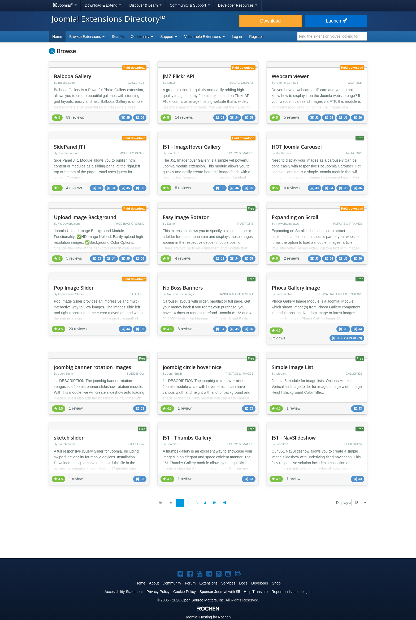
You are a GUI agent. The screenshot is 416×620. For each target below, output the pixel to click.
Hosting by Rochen (208, 617)
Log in (237, 36)
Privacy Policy (158, 592)
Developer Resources (238, 5)
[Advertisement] (208, 537)
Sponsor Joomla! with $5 (220, 592)
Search (117, 36)
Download (270, 21)
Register (256, 36)
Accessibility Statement (124, 592)
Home (57, 36)
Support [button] (168, 36)
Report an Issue (284, 592)
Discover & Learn (145, 5)
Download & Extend (103, 5)
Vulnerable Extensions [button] (204, 36)
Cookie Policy (184, 592)
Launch (336, 21)
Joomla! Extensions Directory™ (108, 18)
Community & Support (190, 5)
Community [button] (142, 36)
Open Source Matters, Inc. (203, 600)
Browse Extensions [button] (87, 36)
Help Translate (256, 592)
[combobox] (332, 36)
